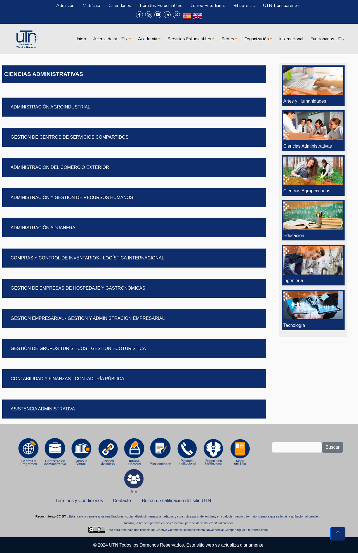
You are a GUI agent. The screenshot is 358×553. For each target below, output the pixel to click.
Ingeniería (293, 280)
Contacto (122, 500)
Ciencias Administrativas (307, 146)
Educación (293, 235)
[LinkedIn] (167, 14)
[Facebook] (139, 14)
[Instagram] (148, 14)
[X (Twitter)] (176, 14)
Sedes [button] (228, 39)
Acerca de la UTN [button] (110, 39)
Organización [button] (256, 39)
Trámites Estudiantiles (160, 6)
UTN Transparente (281, 6)
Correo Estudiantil (207, 6)
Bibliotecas (244, 6)
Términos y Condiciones (79, 500)
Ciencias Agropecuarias (306, 190)
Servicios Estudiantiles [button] (189, 39)
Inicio (81, 39)
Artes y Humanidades (304, 101)
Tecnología (294, 325)
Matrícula (91, 6)
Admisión (65, 6)
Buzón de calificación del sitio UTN (176, 500)
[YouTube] (157, 14)
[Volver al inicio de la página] (337, 533)
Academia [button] (147, 39)
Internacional (291, 39)
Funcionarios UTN (327, 39)
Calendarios (120, 6)
